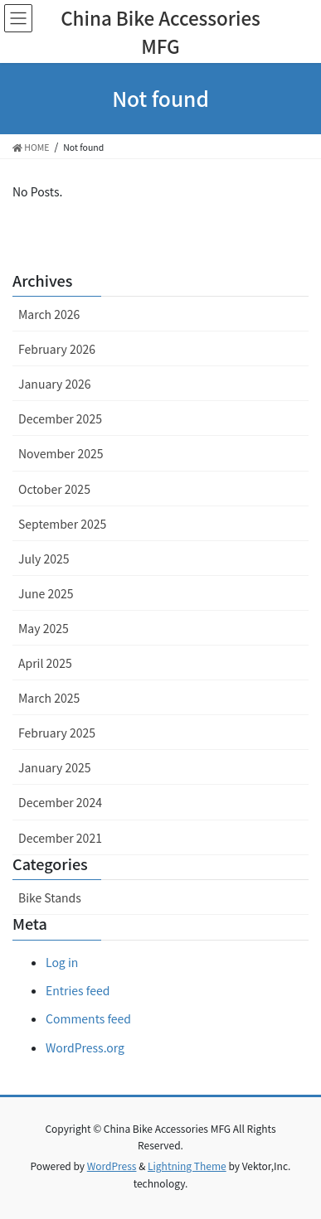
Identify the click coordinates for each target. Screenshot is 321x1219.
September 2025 (62, 523)
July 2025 (43, 558)
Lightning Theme (187, 1166)
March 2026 (49, 314)
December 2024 (60, 802)
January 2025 (54, 767)
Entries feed (77, 990)
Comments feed (88, 1018)
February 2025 (56, 732)
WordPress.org (85, 1047)
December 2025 (60, 418)
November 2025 (60, 453)
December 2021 (60, 838)
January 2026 (54, 383)
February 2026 (56, 349)
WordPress (112, 1166)
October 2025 (54, 489)
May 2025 (43, 628)
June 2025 (46, 593)
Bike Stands (49, 897)
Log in (62, 962)
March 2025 (49, 697)
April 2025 (45, 663)
